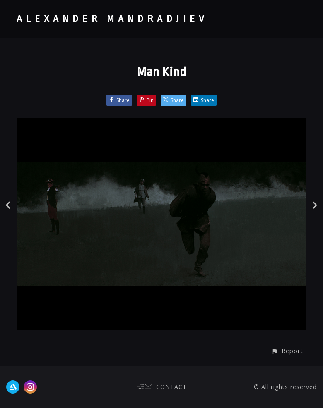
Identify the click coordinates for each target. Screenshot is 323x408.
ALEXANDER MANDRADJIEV (112, 19)
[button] (287, 350)
